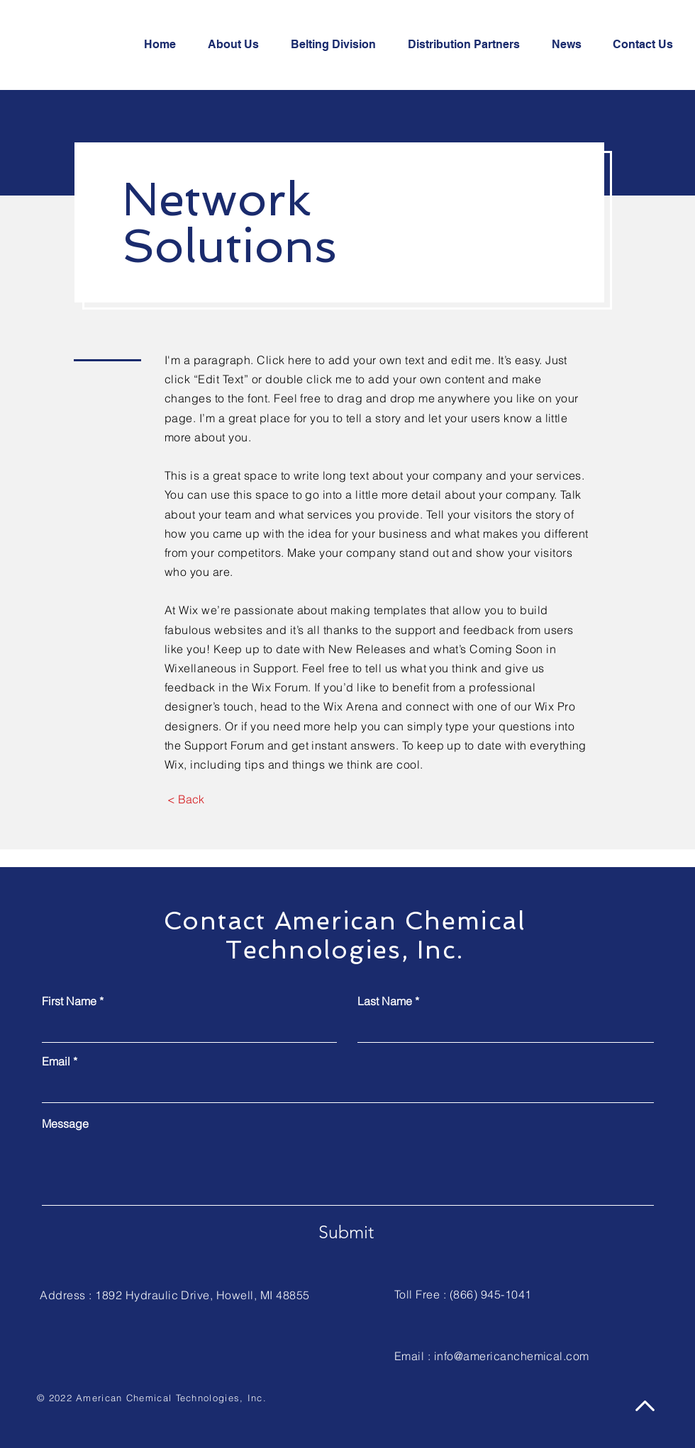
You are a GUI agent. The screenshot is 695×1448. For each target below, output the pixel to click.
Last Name (384, 1001)
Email (56, 1061)
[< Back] (185, 799)
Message (65, 1123)
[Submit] (346, 1232)
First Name (69, 1001)
